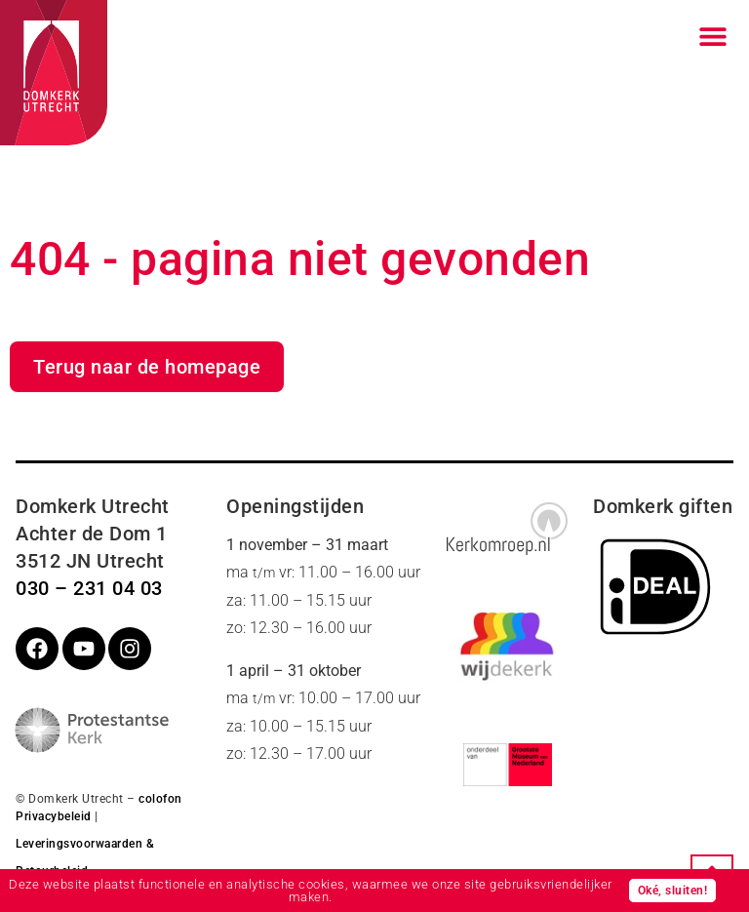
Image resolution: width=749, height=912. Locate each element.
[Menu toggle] (713, 36)
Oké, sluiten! (673, 890)
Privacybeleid (54, 816)
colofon (160, 799)
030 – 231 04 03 (89, 588)
